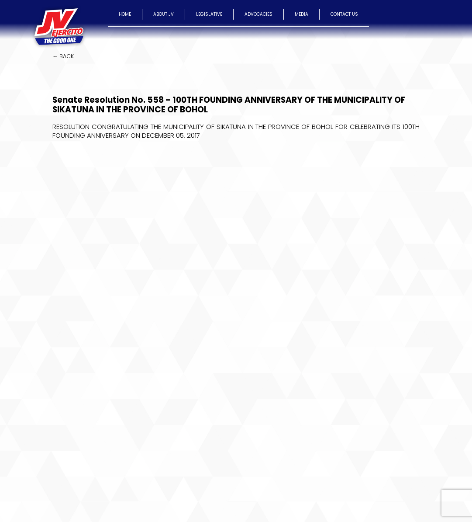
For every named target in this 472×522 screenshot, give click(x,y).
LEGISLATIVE (209, 14)
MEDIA (301, 14)
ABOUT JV (163, 14)
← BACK (63, 56)
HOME (125, 14)
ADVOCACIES (258, 14)
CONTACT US (344, 14)
